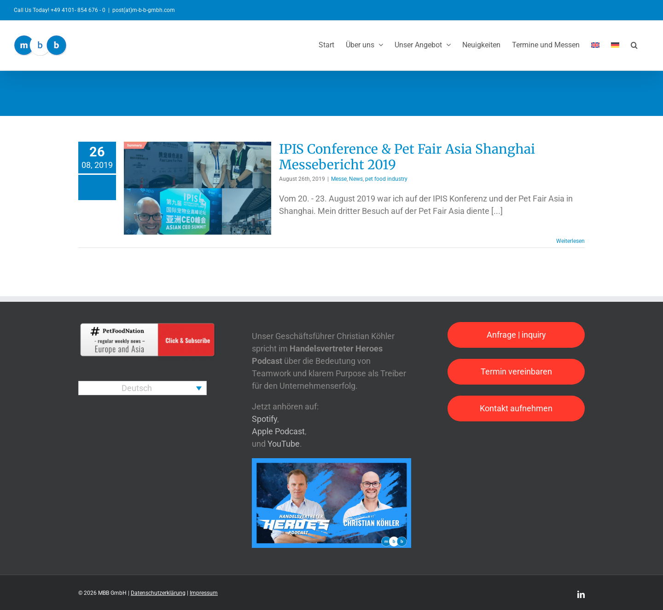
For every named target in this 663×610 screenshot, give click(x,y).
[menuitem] (595, 44)
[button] (634, 44)
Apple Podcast (278, 431)
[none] (142, 388)
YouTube (284, 444)
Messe (339, 179)
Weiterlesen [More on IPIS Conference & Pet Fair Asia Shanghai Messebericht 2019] (570, 241)
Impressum (204, 593)
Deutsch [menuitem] (137, 388)
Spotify (264, 419)
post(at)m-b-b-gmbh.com (143, 10)
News (356, 179)
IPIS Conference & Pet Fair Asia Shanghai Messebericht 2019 (407, 157)
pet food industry (386, 179)
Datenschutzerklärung (158, 593)
